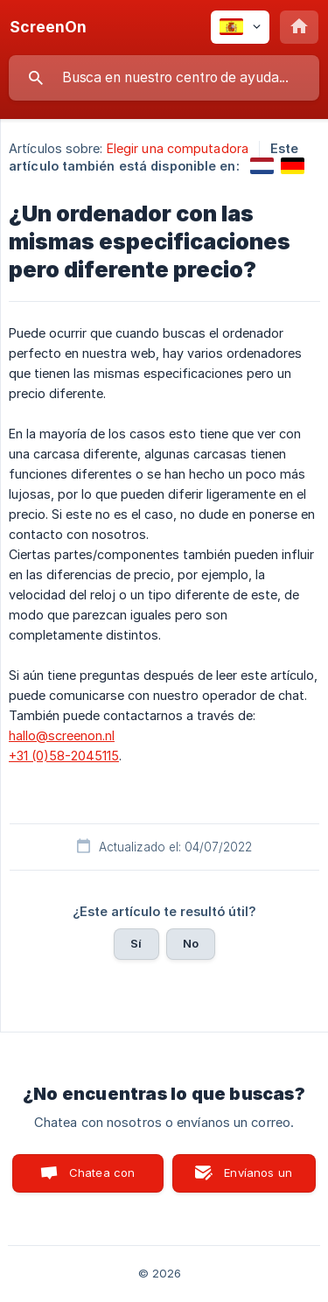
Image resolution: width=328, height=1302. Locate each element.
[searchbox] (164, 78)
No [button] (191, 943)
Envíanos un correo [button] (258, 1179)
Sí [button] (136, 943)
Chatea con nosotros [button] (99, 1179)
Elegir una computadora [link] (177, 148)
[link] (262, 166)
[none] (48, 27)
